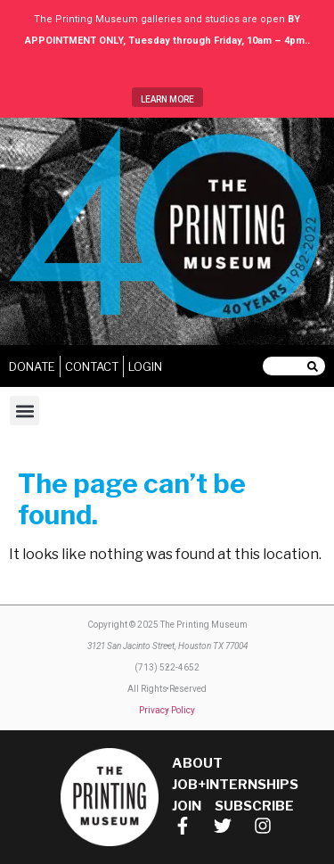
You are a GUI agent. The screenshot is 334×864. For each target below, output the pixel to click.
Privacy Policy (167, 710)
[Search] (316, 366)
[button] (24, 410)
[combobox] (285, 366)
